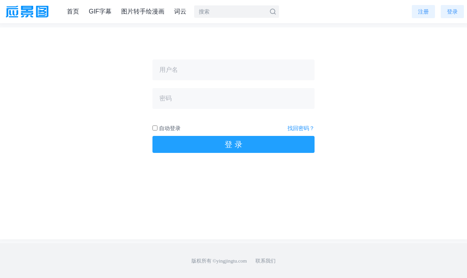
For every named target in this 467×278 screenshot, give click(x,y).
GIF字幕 (100, 11)
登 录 (233, 144)
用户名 (168, 69)
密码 (165, 98)
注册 (423, 11)
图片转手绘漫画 (142, 11)
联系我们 (265, 261)
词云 (180, 11)
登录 (452, 11)
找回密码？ (301, 128)
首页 (73, 11)
